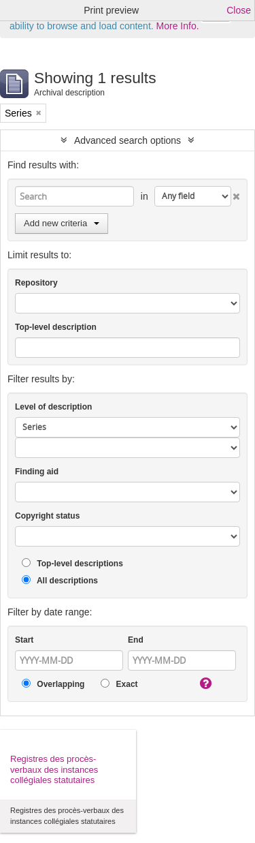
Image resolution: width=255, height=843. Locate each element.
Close (238, 10)
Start (24, 640)
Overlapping (53, 684)
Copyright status (47, 516)
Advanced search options (127, 140)
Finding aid (36, 471)
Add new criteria (61, 223)
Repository (36, 283)
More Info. (177, 25)
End (135, 640)
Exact (119, 684)
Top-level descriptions (72, 563)
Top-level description (56, 327)
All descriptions (60, 580)
